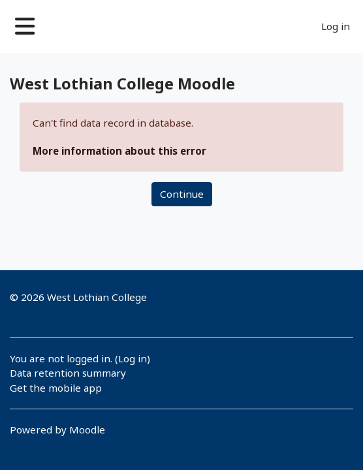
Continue (182, 193)
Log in (335, 26)
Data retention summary (68, 372)
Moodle (87, 429)
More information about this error (119, 150)
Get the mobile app (56, 387)
